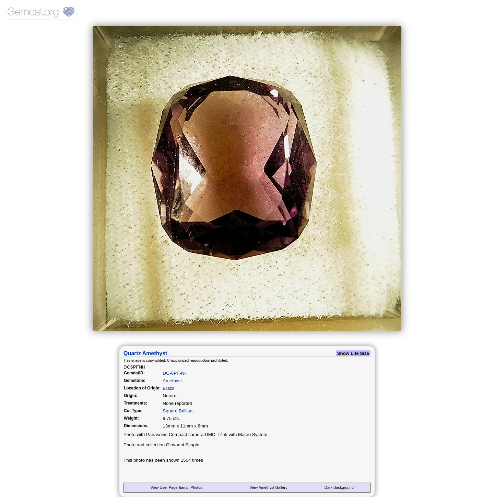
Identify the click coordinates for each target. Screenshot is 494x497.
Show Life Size (353, 353)
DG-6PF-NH (175, 373)
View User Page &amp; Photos (176, 487)
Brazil (168, 388)
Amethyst (172, 380)
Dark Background (339, 487)
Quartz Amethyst (145, 353)
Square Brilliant (178, 410)
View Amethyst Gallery (268, 487)
